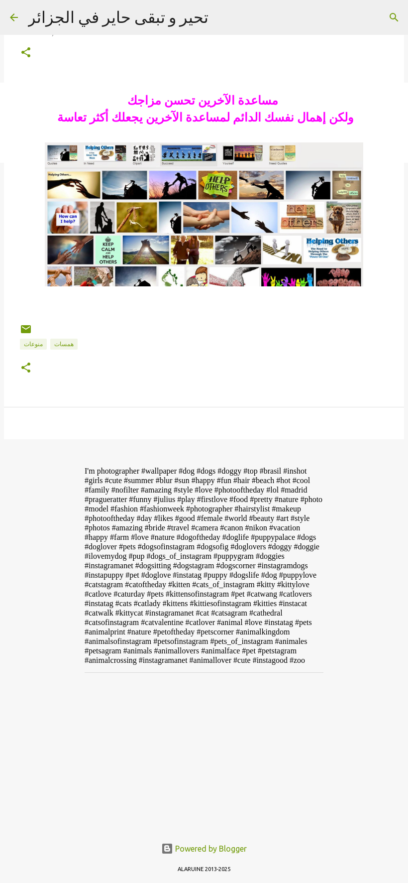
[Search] (394, 17)
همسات (64, 344)
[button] (26, 53)
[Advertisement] (204, 750)
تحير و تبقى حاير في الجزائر (118, 17)
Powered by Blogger (204, 848)
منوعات (33, 344)
